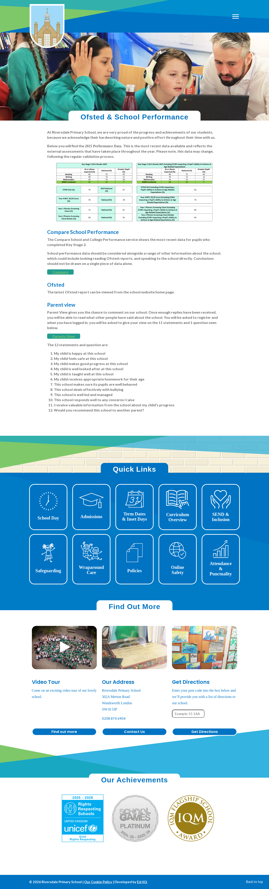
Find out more (64, 731)
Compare (60, 272)
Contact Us (134, 731)
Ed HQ (142, 882)
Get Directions (204, 731)
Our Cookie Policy (98, 882)
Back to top (254, 882)
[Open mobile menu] (235, 16)
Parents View (64, 336)
